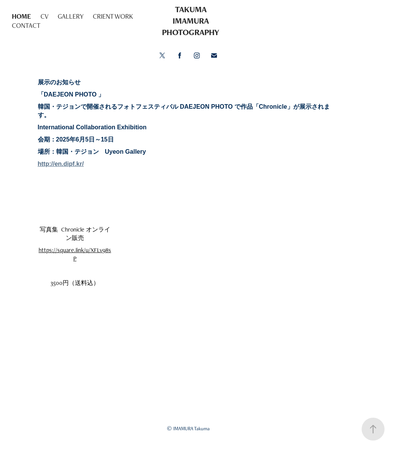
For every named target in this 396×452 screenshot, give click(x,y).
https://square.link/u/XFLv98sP (75, 254)
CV (44, 16)
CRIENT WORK (113, 16)
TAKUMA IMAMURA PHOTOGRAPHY (190, 21)
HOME (21, 16)
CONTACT (26, 25)
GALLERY (71, 16)
